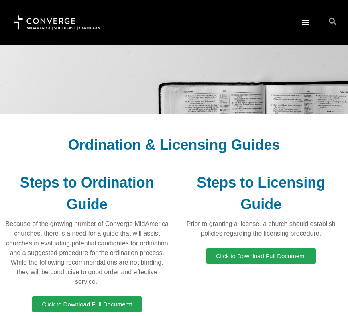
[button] (305, 22)
